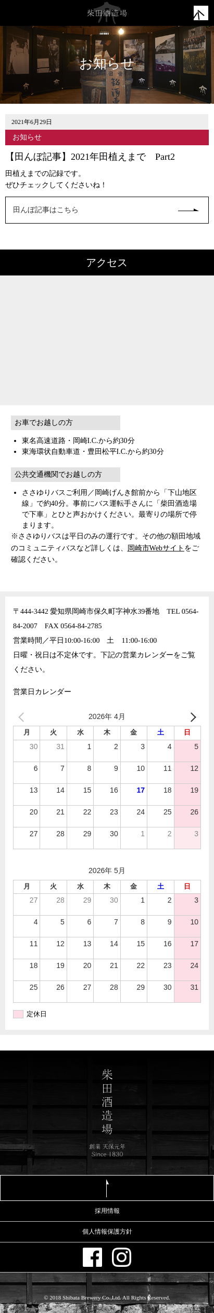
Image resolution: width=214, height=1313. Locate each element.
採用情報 (107, 1210)
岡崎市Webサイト (156, 548)
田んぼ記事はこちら (46, 210)
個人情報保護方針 (107, 1231)
